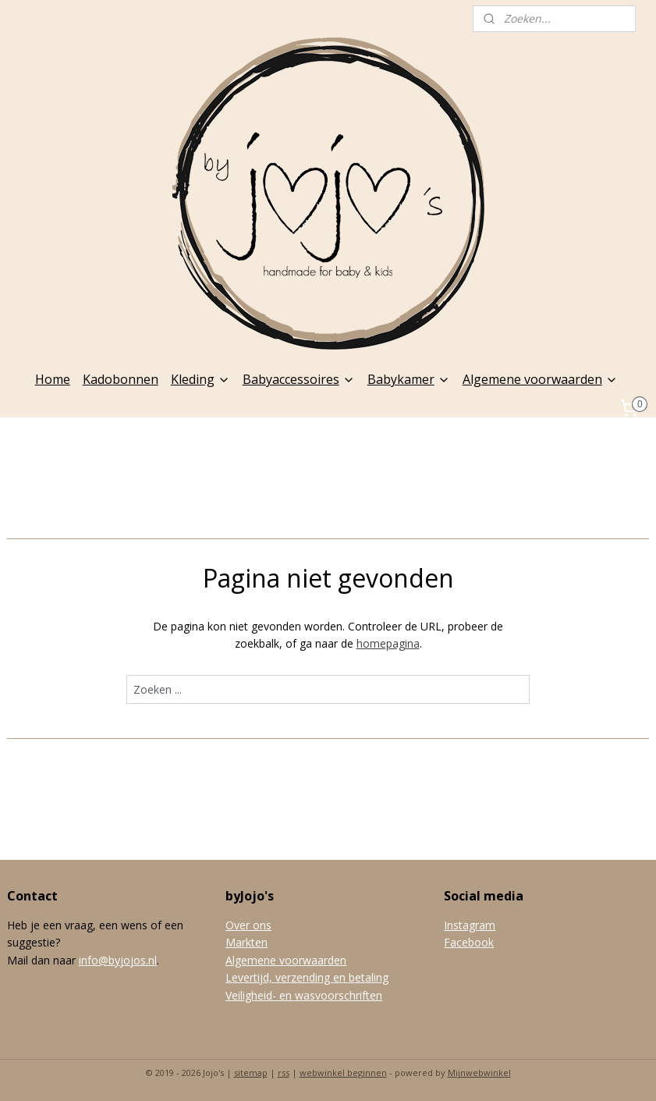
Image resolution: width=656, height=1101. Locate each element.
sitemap (251, 1072)
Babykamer (408, 379)
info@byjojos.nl (118, 960)
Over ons (248, 925)
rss (283, 1072)
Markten (246, 942)
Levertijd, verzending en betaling (306, 977)
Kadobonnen (120, 379)
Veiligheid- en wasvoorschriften (303, 995)
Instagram (469, 925)
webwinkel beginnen (343, 1072)
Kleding (200, 379)
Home (52, 379)
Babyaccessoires (299, 379)
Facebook (469, 942)
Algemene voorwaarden (540, 379)
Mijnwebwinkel (479, 1072)
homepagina (388, 643)
